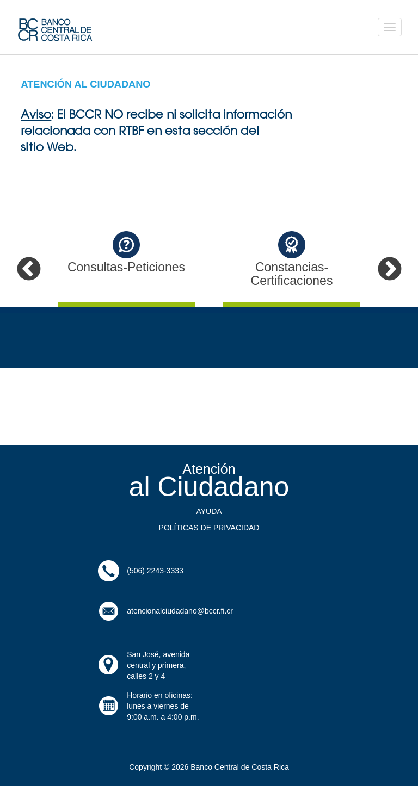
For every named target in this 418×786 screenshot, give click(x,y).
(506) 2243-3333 (155, 570)
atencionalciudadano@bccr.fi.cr (180, 610)
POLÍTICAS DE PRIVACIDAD (209, 527)
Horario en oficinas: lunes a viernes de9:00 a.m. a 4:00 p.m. (163, 706)
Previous (29, 269)
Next (389, 269)
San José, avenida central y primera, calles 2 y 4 (158, 665)
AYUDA (209, 511)
